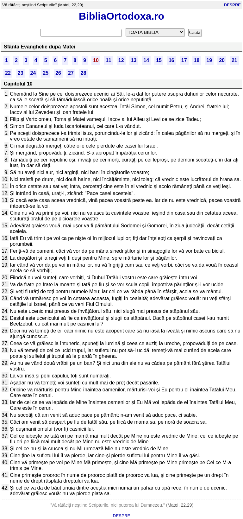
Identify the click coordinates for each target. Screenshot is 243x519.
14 (146, 60)
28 (83, 73)
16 (171, 60)
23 (20, 73)
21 (234, 60)
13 (134, 60)
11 (108, 60)
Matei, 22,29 (179, 505)
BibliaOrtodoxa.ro (121, 16)
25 (45, 73)
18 (197, 60)
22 (8, 73)
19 (209, 60)
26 (58, 73)
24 (33, 73)
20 (222, 60)
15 (159, 60)
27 (71, 73)
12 (121, 60)
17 (184, 60)
